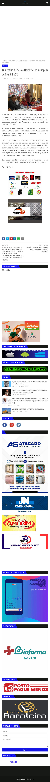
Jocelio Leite (30, 779)
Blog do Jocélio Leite (9, 78)
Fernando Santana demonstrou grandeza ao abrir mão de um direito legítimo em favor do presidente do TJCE (29, 391)
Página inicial (6, 60)
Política (13, 60)
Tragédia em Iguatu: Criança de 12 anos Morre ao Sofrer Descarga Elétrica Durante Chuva (29, 383)
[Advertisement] (25, 32)
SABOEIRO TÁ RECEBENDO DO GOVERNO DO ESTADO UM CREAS (28, 409)
